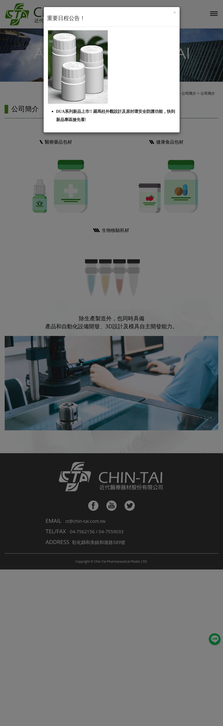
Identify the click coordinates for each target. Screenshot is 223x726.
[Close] (174, 12)
